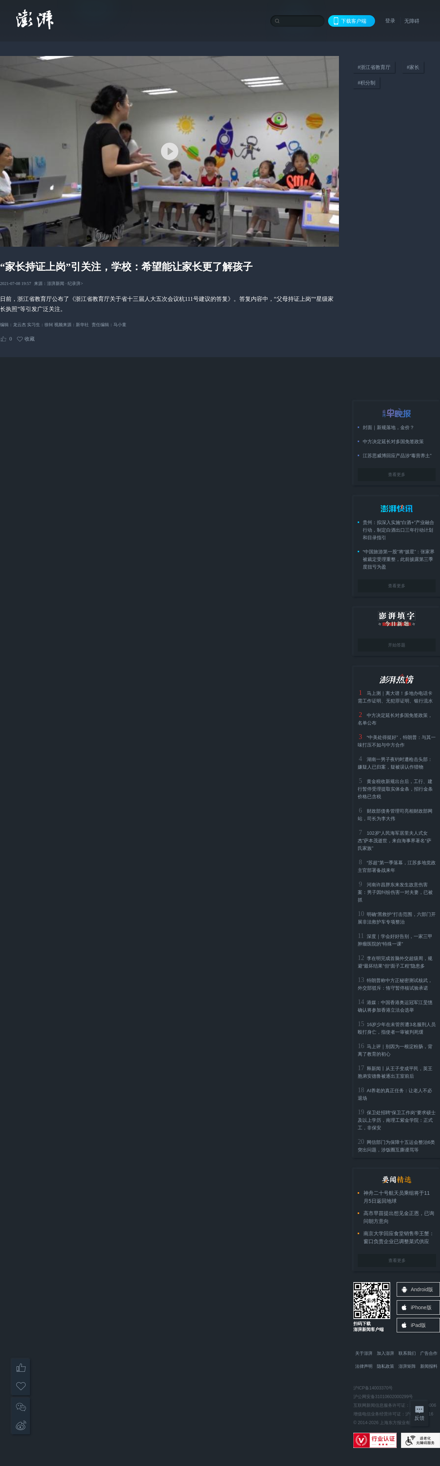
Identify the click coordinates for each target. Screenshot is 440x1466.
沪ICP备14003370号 (373, 1388)
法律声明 (364, 1366)
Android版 (422, 1289)
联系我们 (407, 1353)
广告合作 (428, 1353)
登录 (390, 20)
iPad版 (418, 1325)
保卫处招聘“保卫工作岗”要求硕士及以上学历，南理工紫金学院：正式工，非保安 (397, 1120)
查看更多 (396, 474)
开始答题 (396, 645)
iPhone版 (421, 1307)
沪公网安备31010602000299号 (383, 1396)
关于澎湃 (364, 1353)
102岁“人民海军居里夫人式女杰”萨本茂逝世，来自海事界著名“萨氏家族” (394, 840)
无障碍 (411, 21)
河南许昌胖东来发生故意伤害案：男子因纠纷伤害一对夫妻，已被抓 (395, 892)
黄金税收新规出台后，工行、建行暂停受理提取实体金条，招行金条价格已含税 (395, 789)
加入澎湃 (385, 1353)
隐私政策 (385, 1366)
